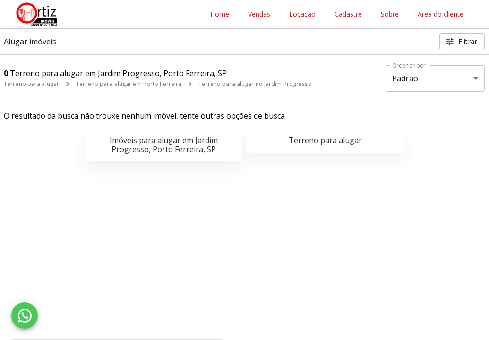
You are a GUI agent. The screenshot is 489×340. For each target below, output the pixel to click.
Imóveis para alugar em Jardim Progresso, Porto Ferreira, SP (164, 144)
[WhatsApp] (24, 315)
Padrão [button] (405, 78)
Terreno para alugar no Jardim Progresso (254, 84)
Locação (302, 14)
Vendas (259, 14)
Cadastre (348, 14)
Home (219, 14)
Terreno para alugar (31, 84)
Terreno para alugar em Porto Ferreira (128, 84)
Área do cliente (440, 14)
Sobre (390, 14)
